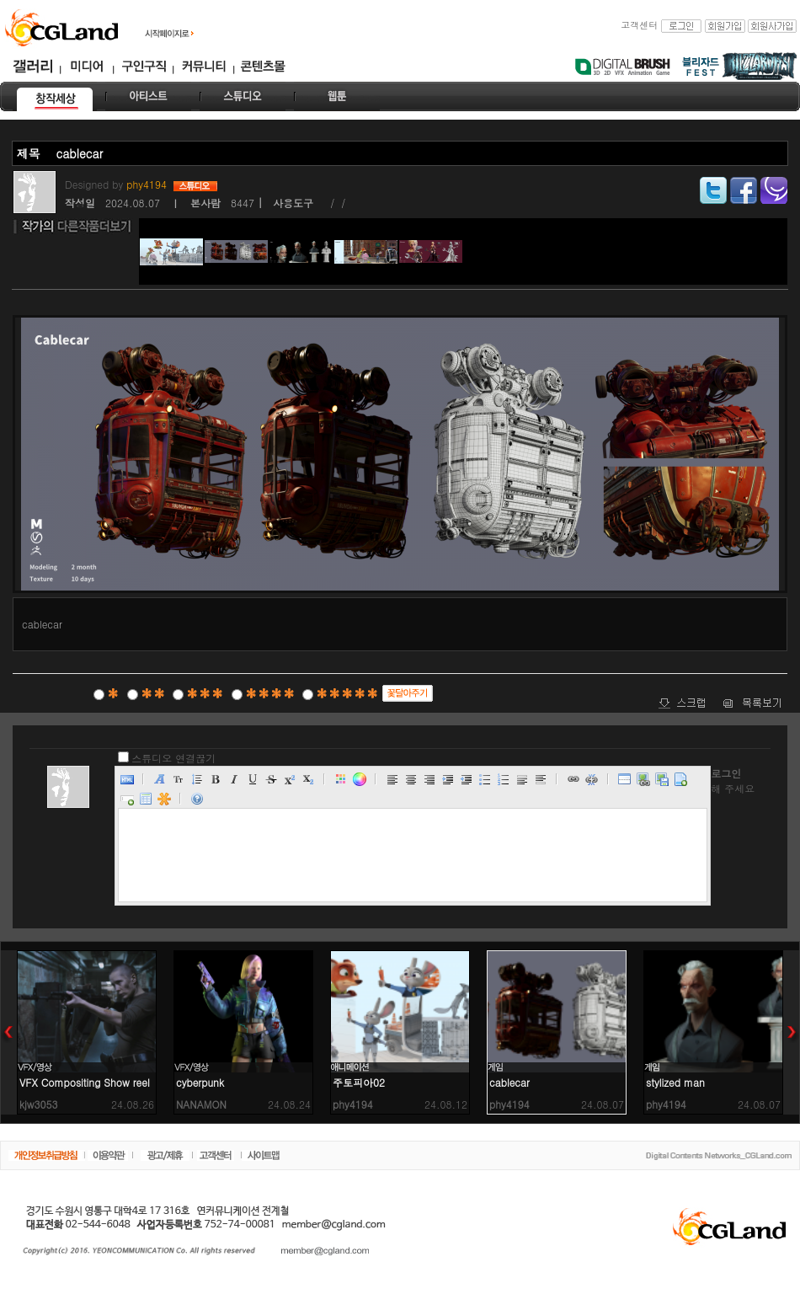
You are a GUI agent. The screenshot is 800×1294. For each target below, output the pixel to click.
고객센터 (639, 25)
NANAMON (201, 1104)
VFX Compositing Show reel (84, 1082)
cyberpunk (200, 1082)
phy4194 (148, 184)
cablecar (509, 1082)
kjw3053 (38, 1104)
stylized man (675, 1082)
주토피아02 (359, 1082)
